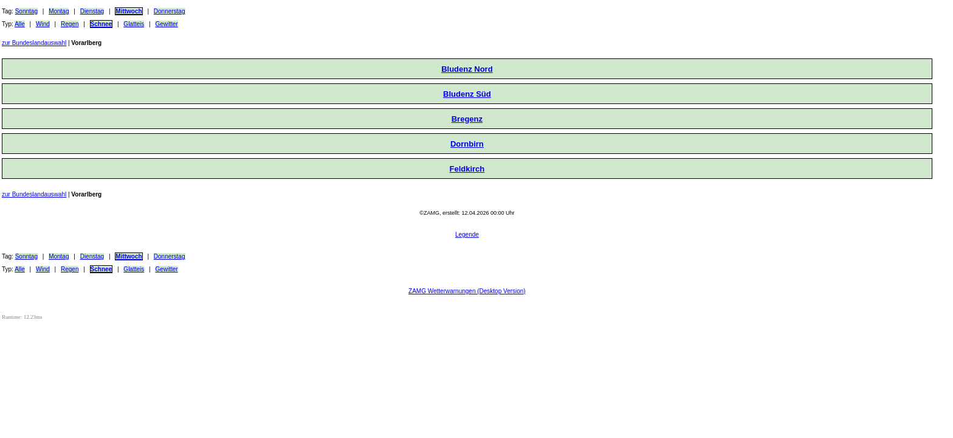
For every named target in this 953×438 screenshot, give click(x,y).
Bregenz (467, 118)
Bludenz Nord (467, 69)
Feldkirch (466, 168)
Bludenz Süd (467, 94)
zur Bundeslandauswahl (34, 43)
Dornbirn (467, 143)
